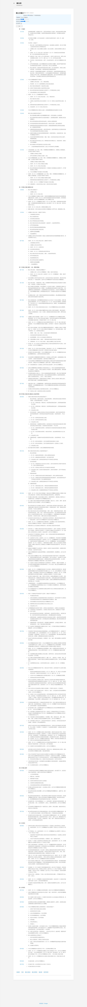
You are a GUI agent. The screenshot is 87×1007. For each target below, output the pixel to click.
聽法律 (19, 3)
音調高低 (18, 21)
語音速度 (18, 19)
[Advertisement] (43, 990)
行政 (22, 972)
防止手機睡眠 (24, 17)
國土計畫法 (27, 972)
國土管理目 (34, 972)
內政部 (18, 972)
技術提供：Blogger (43, 1003)
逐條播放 (31, 15)
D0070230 (46, 972)
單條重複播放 (37, 15)
